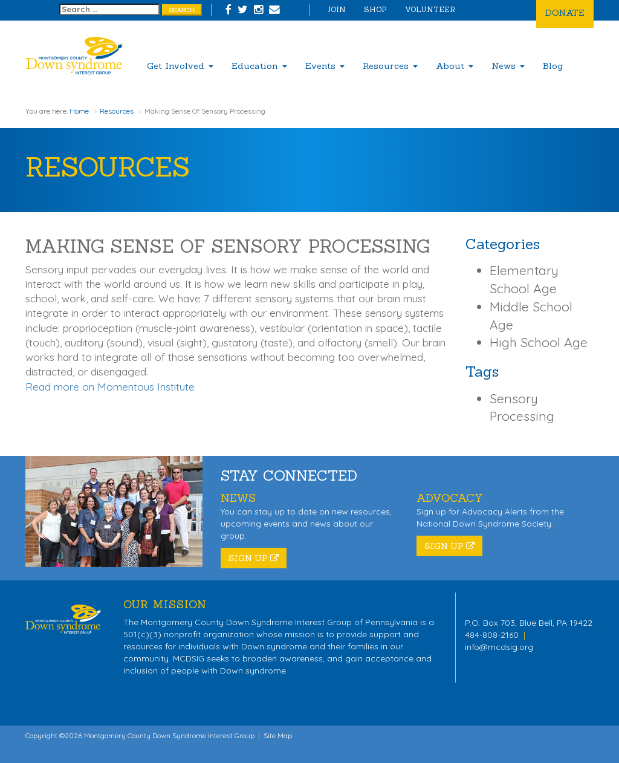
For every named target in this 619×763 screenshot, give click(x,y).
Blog (553, 65)
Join (337, 9)
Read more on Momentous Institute (110, 386)
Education (259, 65)
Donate (565, 12)
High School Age (539, 342)
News (508, 65)
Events (325, 65)
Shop (375, 9)
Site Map (278, 735)
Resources (390, 65)
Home (79, 110)
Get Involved (180, 65)
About (454, 65)
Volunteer (430, 9)
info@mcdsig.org (499, 646)
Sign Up (253, 558)
